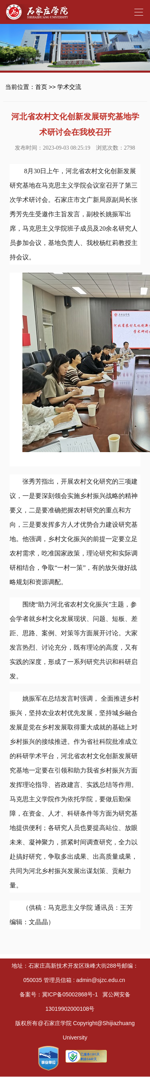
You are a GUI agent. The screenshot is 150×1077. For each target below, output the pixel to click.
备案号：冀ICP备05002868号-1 (59, 994)
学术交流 (69, 86)
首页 (41, 86)
